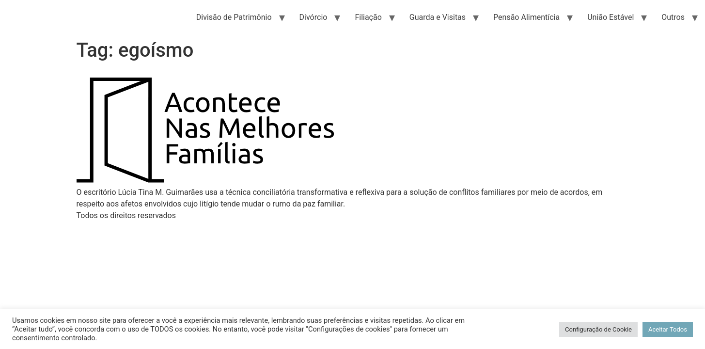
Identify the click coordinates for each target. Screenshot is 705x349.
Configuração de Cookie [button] (598, 329)
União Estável (610, 17)
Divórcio (313, 17)
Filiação (368, 17)
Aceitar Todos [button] (667, 329)
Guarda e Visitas (437, 17)
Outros (673, 17)
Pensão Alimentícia (526, 17)
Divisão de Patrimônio (234, 17)
